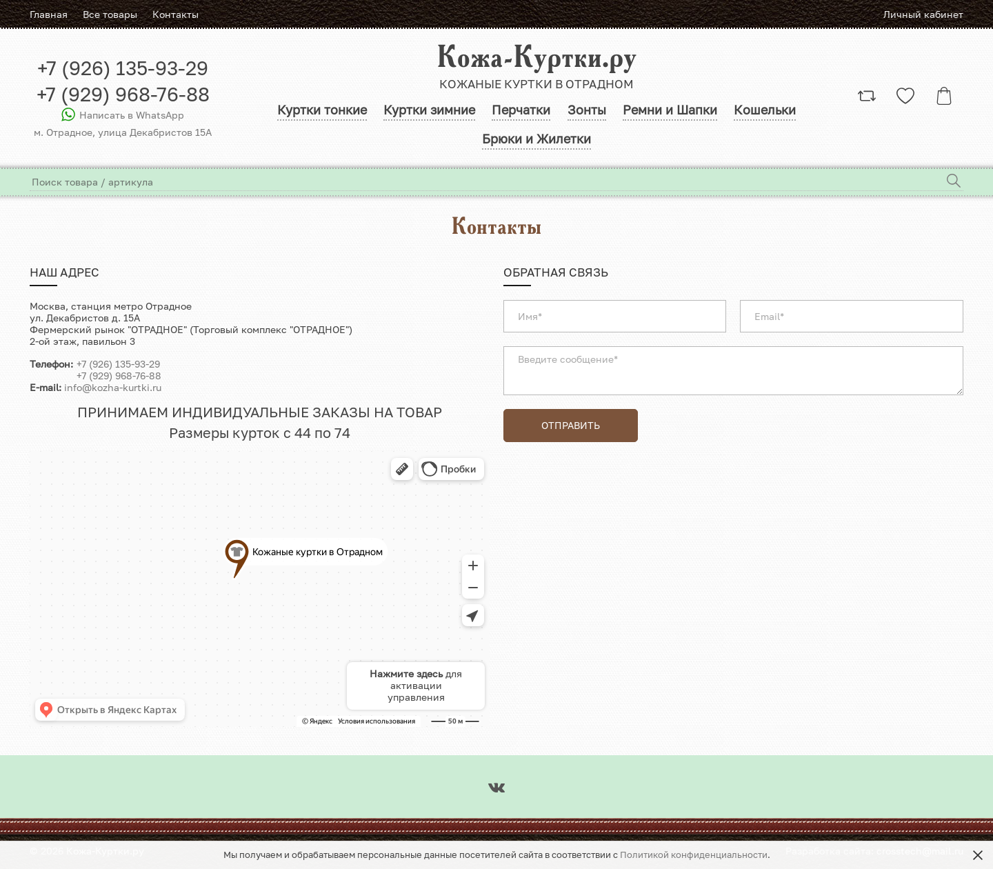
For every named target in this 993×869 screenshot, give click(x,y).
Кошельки (767, 113)
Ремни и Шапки (671, 113)
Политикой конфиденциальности (694, 855)
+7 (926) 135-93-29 (123, 70)
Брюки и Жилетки (536, 144)
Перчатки (521, 113)
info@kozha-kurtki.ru (112, 393)
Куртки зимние (428, 113)
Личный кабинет (923, 14)
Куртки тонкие (320, 113)
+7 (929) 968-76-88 (123, 96)
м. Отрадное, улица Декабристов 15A (123, 135)
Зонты (587, 113)
